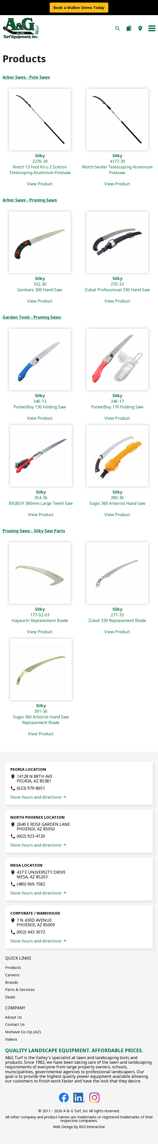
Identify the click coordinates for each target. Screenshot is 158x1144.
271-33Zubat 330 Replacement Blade (117, 620)
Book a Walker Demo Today (79, 7)
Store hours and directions (38, 797)
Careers (12, 974)
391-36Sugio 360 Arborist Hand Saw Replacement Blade (41, 720)
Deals (10, 996)
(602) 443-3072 (31, 932)
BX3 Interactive (92, 1126)
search (118, 28)
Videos (11, 1039)
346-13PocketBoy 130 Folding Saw (40, 407)
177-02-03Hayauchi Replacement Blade (40, 620)
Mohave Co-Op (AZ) (23, 1031)
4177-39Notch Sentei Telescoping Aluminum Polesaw (117, 170)
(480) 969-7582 (31, 884)
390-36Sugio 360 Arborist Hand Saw (117, 503)
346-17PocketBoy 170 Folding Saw (117, 407)
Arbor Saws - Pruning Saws (30, 200)
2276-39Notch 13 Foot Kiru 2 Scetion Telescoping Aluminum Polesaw (40, 170)
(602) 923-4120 (31, 836)
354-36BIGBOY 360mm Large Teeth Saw (41, 503)
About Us (13, 1017)
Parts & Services (20, 989)
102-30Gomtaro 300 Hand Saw (39, 290)
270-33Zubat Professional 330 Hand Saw (117, 290)
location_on (140, 28)
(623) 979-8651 (31, 788)
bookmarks (129, 28)
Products (13, 967)
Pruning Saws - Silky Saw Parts (34, 531)
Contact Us (15, 1024)
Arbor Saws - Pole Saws (26, 77)
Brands (11, 982)
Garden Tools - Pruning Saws (32, 317)
